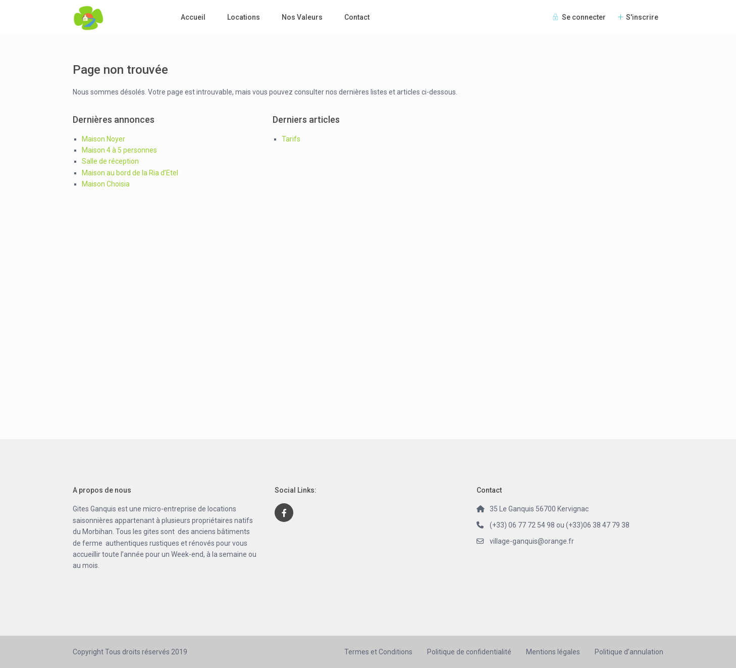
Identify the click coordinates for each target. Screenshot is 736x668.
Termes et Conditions (378, 652)
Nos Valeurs (302, 17)
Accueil (193, 17)
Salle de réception (110, 161)
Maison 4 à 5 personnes (119, 150)
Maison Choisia (106, 184)
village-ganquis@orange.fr (532, 541)
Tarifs (291, 139)
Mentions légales (553, 652)
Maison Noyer (103, 139)
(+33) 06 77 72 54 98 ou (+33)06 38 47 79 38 (559, 525)
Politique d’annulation (629, 652)
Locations (243, 17)
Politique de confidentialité (469, 652)
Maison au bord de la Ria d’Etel (130, 173)
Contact (357, 17)
